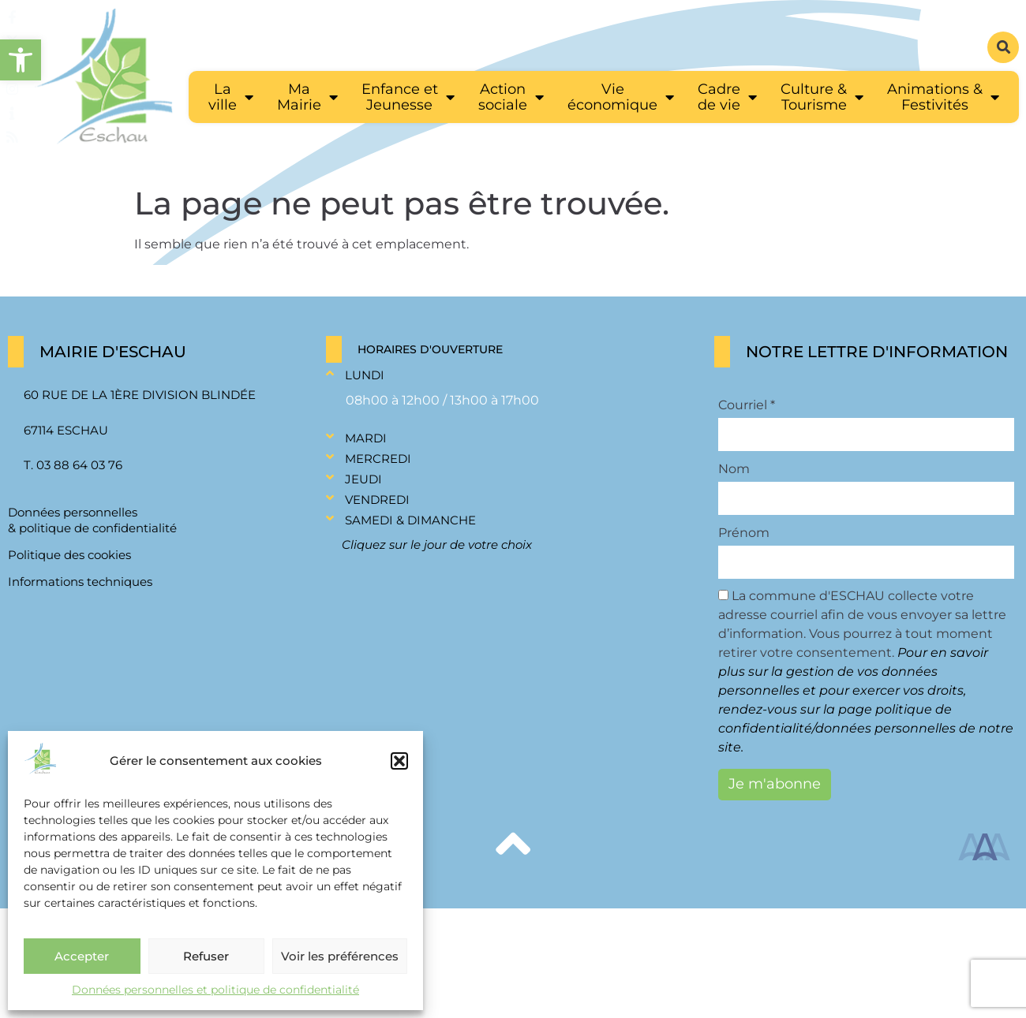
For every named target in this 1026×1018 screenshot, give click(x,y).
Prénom (744, 533)
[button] (399, 761)
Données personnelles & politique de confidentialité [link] (92, 520)
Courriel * (746, 405)
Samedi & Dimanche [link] (410, 520)
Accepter (81, 956)
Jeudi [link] (363, 479)
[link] (20, 59)
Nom (734, 469)
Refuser (206, 956)
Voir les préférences (340, 956)
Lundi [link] (364, 374)
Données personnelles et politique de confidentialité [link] (215, 990)
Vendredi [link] (377, 499)
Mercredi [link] (378, 458)
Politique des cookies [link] (69, 554)
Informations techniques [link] (80, 581)
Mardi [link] (366, 438)
